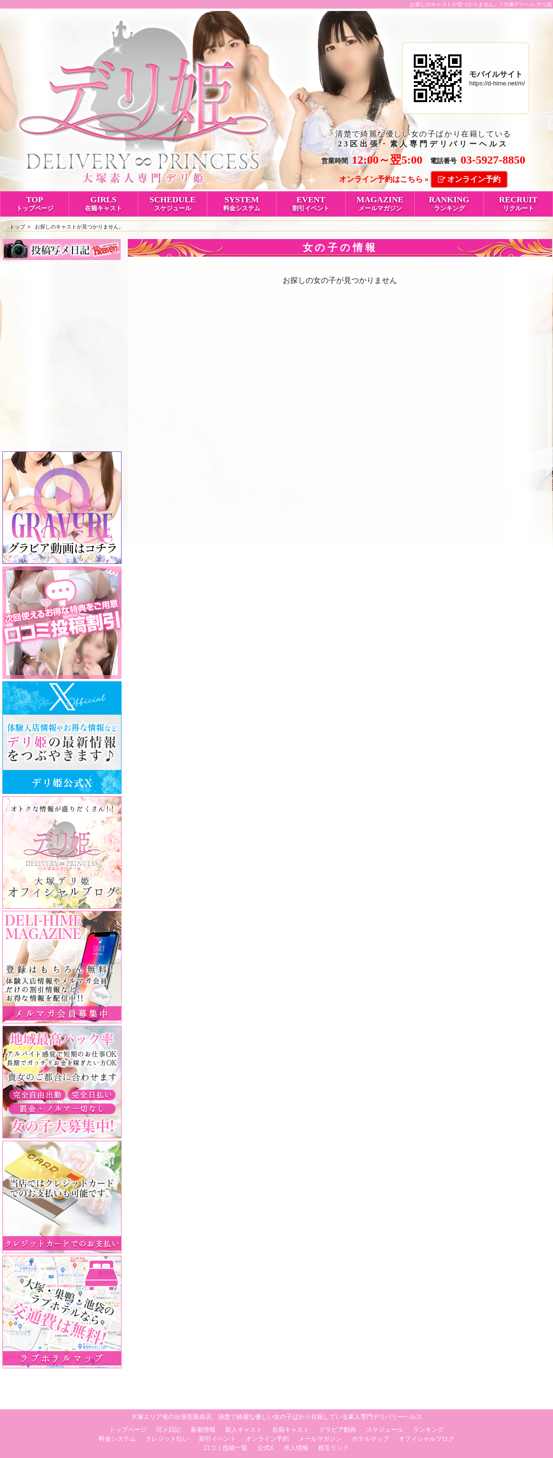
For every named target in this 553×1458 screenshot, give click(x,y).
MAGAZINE (380, 203)
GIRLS (103, 203)
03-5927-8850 (493, 160)
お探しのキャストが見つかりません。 (79, 226)
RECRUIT (518, 203)
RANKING (449, 203)
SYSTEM (241, 203)
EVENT (311, 203)
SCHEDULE (172, 203)
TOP (34, 203)
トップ (17, 226)
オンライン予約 (474, 179)
